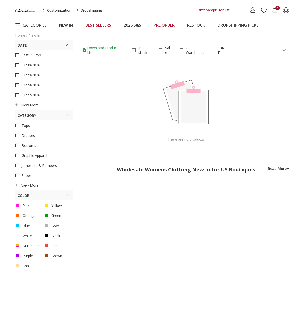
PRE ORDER (164, 25)
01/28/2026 (27, 85)
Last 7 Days (28, 55)
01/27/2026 (27, 95)
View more (27, 105)
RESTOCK (196, 25)
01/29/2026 (27, 75)
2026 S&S (132, 25)
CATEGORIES (31, 25)
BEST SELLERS (98, 25)
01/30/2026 (27, 65)
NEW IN (66, 25)
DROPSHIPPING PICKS (238, 25)
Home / (21, 35)
